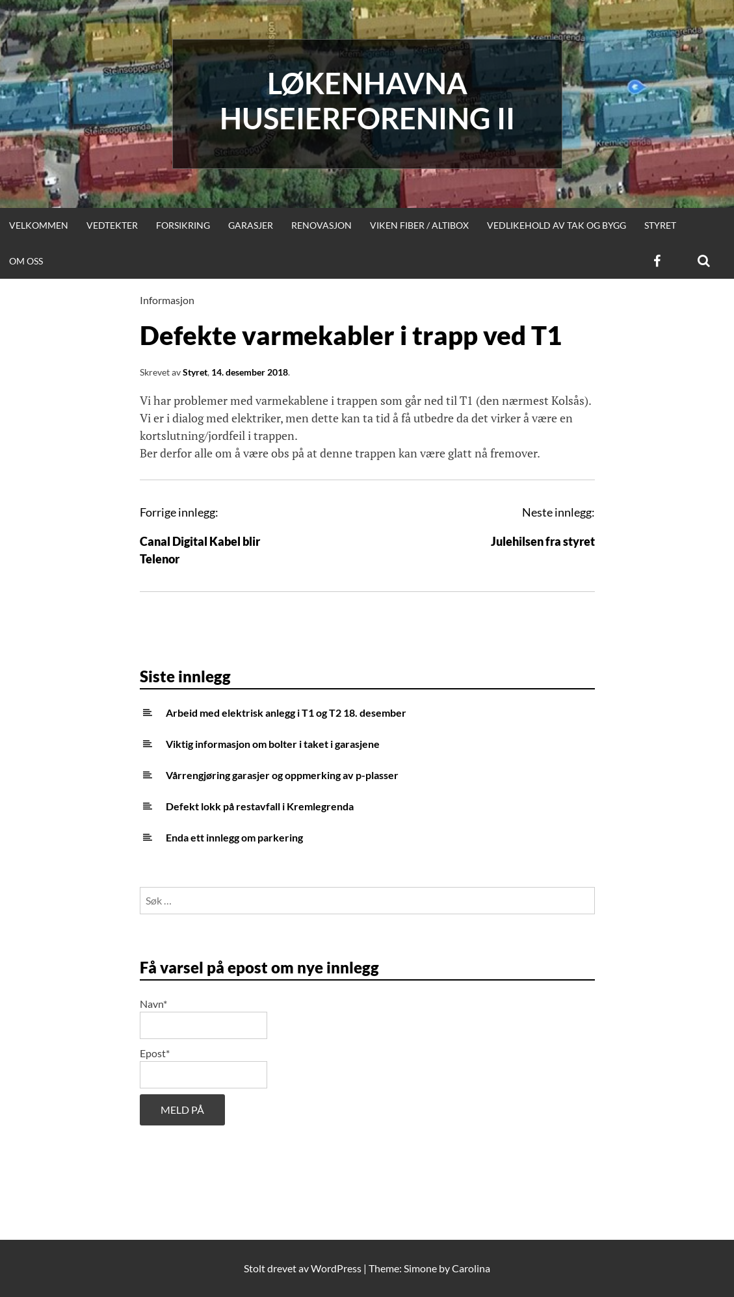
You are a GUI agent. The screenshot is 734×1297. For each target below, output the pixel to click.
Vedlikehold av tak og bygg (556, 225)
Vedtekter (112, 225)
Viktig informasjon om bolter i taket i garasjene (273, 744)
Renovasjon (321, 225)
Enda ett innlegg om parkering (234, 837)
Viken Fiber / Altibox (419, 225)
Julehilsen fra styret (543, 541)
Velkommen (38, 225)
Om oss (26, 260)
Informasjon (167, 300)
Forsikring (183, 225)
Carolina (471, 1268)
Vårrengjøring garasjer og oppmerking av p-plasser (282, 775)
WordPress (336, 1268)
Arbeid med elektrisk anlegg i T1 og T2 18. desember (286, 712)
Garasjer (250, 225)
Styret (660, 225)
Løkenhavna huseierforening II (367, 101)
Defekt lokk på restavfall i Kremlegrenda (260, 806)
